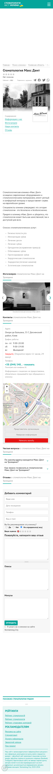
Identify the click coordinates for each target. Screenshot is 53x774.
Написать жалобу (26, 440)
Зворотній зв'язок (13, 742)
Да (10, 527)
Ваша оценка (10, 531)
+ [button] (7, 387)
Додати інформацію (14, 738)
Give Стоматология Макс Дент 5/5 (30, 531)
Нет (17, 527)
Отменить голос (18, 531)
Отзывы (8, 130)
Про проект (10, 746)
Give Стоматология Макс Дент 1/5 (21, 531)
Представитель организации (26, 429)
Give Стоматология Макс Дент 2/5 (23, 531)
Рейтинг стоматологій (15, 715)
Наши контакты (12, 126)
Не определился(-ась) (33, 527)
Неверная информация (26, 434)
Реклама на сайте (13, 731)
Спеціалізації (11, 735)
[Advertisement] (26, 34)
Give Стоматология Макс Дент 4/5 (28, 531)
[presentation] (4, 297)
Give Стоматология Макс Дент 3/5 (25, 531)
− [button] (7, 391)
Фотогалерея (11, 123)
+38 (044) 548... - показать (26, 365)
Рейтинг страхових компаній (18, 722)
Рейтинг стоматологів (15, 719)
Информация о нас (13, 119)
